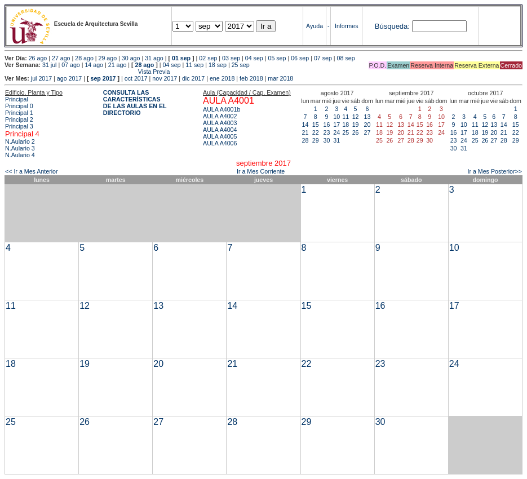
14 (305, 124)
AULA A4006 (220, 143)
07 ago (70, 64)
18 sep (218, 64)
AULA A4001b (221, 109)
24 (336, 132)
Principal (16, 99)
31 (336, 140)
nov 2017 (164, 78)
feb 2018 (251, 78)
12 (355, 116)
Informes (346, 26)
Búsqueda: (392, 26)
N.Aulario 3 (20, 148)
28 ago (84, 58)
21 (305, 132)
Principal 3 (19, 126)
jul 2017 (41, 78)
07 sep (323, 58)
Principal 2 (19, 119)
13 (367, 116)
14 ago (94, 64)
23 (327, 132)
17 (336, 124)
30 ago (131, 58)
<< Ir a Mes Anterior (31, 171)
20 (367, 124)
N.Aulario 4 (20, 155)
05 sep (277, 58)
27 (367, 132)
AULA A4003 (220, 122)
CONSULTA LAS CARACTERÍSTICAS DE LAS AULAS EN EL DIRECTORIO (135, 102)
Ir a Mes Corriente (261, 171)
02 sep (208, 58)
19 (355, 124)
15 (315, 124)
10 (336, 116)
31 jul (49, 64)
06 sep (300, 58)
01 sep (181, 58)
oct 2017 (136, 78)
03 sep (231, 58)
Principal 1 (19, 112)
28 (305, 140)
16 (327, 124)
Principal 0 (19, 106)
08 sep (346, 58)
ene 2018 (222, 78)
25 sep (241, 64)
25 (345, 132)
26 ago (38, 58)
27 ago (61, 58)
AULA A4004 (220, 129)
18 (345, 124)
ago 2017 (69, 78)
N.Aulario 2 (20, 141)
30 (327, 140)
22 (315, 132)
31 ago (154, 58)
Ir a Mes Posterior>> (494, 171)
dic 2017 (193, 78)
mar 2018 (280, 78)
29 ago (108, 58)
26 (355, 132)
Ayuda (314, 26)
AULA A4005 (220, 136)
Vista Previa (87, 71)
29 (315, 140)
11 (345, 116)
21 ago (117, 64)
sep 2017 (103, 78)
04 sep (254, 58)
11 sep (194, 64)
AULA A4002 (220, 116)
